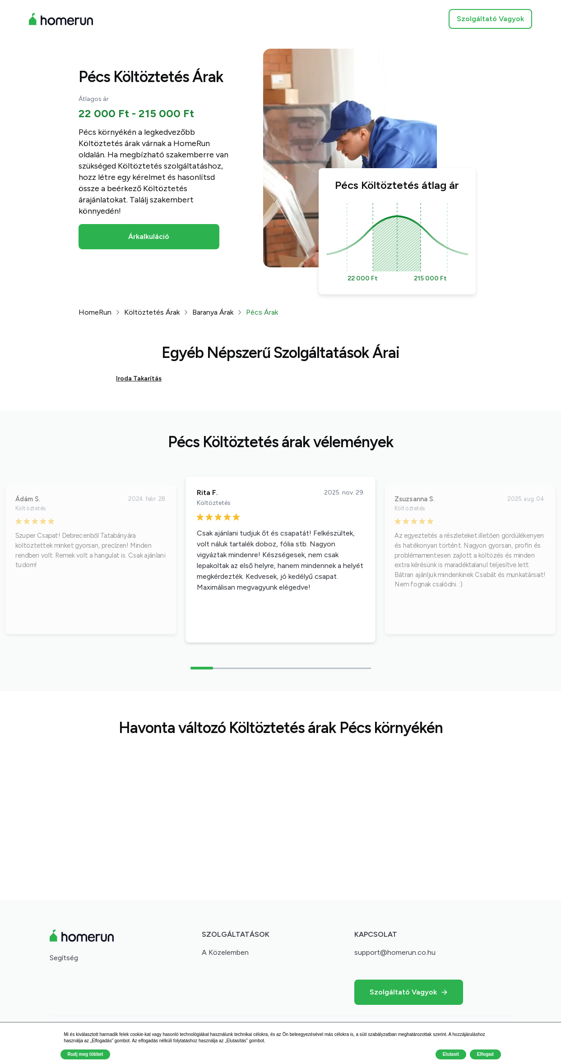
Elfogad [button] (485, 1054)
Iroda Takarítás (139, 378)
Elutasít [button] (451, 1054)
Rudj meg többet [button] (85, 1054)
